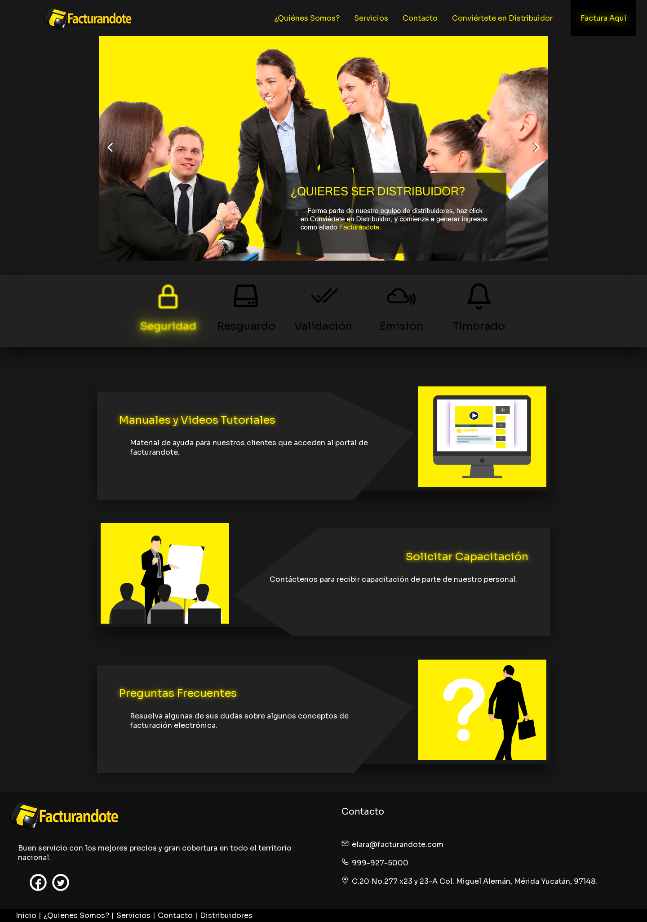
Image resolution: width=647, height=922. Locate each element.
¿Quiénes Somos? (307, 18)
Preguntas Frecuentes (178, 693)
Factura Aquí (603, 18)
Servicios (371, 18)
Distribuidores (226, 915)
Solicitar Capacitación (467, 556)
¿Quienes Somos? (76, 915)
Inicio (26, 915)
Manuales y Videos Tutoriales (197, 420)
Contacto (420, 18)
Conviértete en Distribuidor (502, 18)
